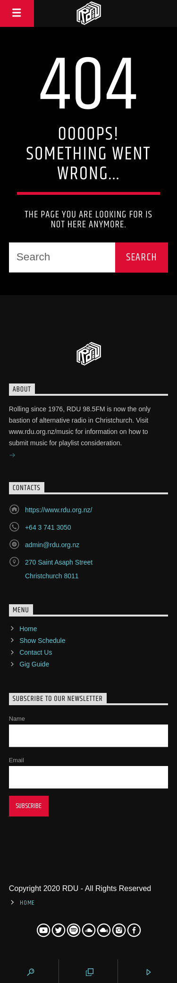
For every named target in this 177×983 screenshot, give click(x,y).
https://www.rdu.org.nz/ (58, 510)
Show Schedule (42, 640)
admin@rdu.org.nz (52, 545)
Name (17, 718)
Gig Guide (34, 664)
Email (16, 760)
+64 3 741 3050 (48, 527)
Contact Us (35, 652)
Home (28, 629)
